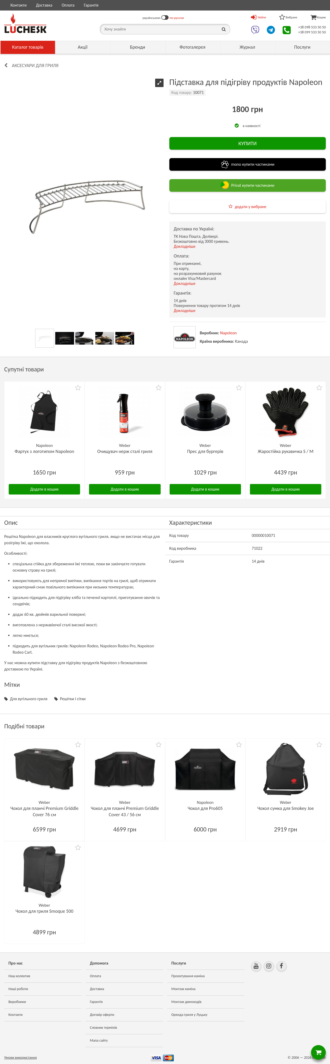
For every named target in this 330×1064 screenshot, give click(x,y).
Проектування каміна (188, 976)
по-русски (177, 18)
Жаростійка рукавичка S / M (286, 451)
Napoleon (228, 332)
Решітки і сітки (73, 698)
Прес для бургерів (205, 451)
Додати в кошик (44, 489)
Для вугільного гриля (28, 698)
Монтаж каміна (183, 989)
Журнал (247, 47)
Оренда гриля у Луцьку (189, 1014)
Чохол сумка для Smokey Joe (285, 808)
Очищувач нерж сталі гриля (124, 451)
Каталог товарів (27, 47)
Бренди (137, 47)
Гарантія (91, 5)
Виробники (17, 1002)
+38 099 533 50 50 (312, 32)
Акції (82, 47)
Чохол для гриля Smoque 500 (44, 911)
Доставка (44, 5)
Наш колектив (19, 976)
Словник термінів (103, 1027)
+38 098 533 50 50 (312, 27)
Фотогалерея (192, 47)
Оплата (68, 5)
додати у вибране (250, 206)
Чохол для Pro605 (205, 808)
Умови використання (20, 1057)
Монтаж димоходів (186, 1002)
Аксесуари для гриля (35, 65)
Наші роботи (18, 989)
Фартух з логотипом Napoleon (44, 451)
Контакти (19, 5)
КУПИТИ (247, 143)
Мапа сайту (99, 1040)
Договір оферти (102, 1014)
